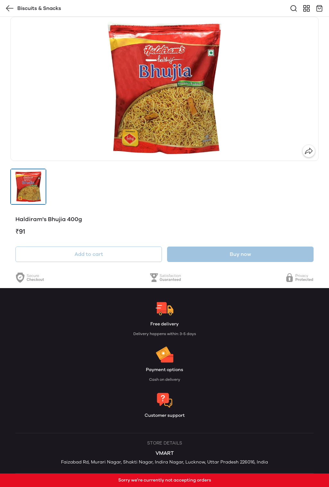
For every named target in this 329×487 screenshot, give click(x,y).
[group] (164, 89)
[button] (28, 187)
